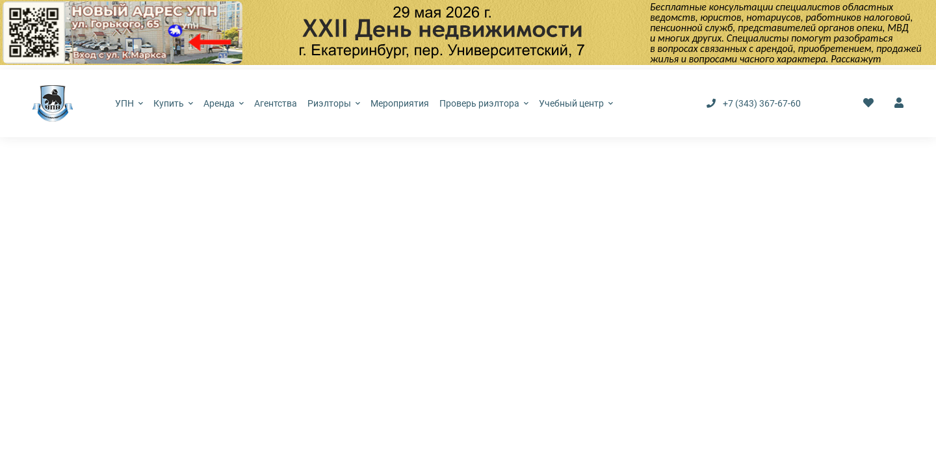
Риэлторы (333, 103)
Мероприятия (399, 103)
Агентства (275, 103)
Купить (173, 103)
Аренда (223, 103)
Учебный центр (576, 103)
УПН (129, 103)
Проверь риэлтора (483, 103)
